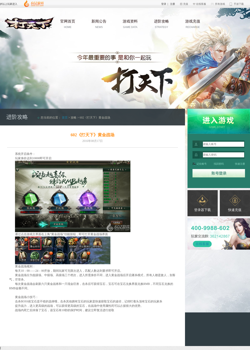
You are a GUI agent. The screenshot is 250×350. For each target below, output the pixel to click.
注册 (172, 4)
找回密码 (219, 163)
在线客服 (201, 4)
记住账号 (202, 163)
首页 (65, 117)
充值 (185, 4)
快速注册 (240, 163)
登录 (163, 4)
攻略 (73, 117)
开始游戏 (219, 121)
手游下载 (239, 4)
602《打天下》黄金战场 (95, 117)
